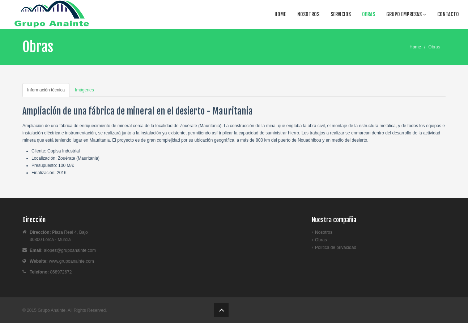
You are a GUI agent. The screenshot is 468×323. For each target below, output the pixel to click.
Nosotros (308, 14)
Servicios (341, 14)
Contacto (448, 14)
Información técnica (46, 89)
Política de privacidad (335, 247)
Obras (368, 14)
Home (280, 14)
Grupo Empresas (406, 14)
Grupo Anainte (51, 310)
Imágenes (84, 89)
